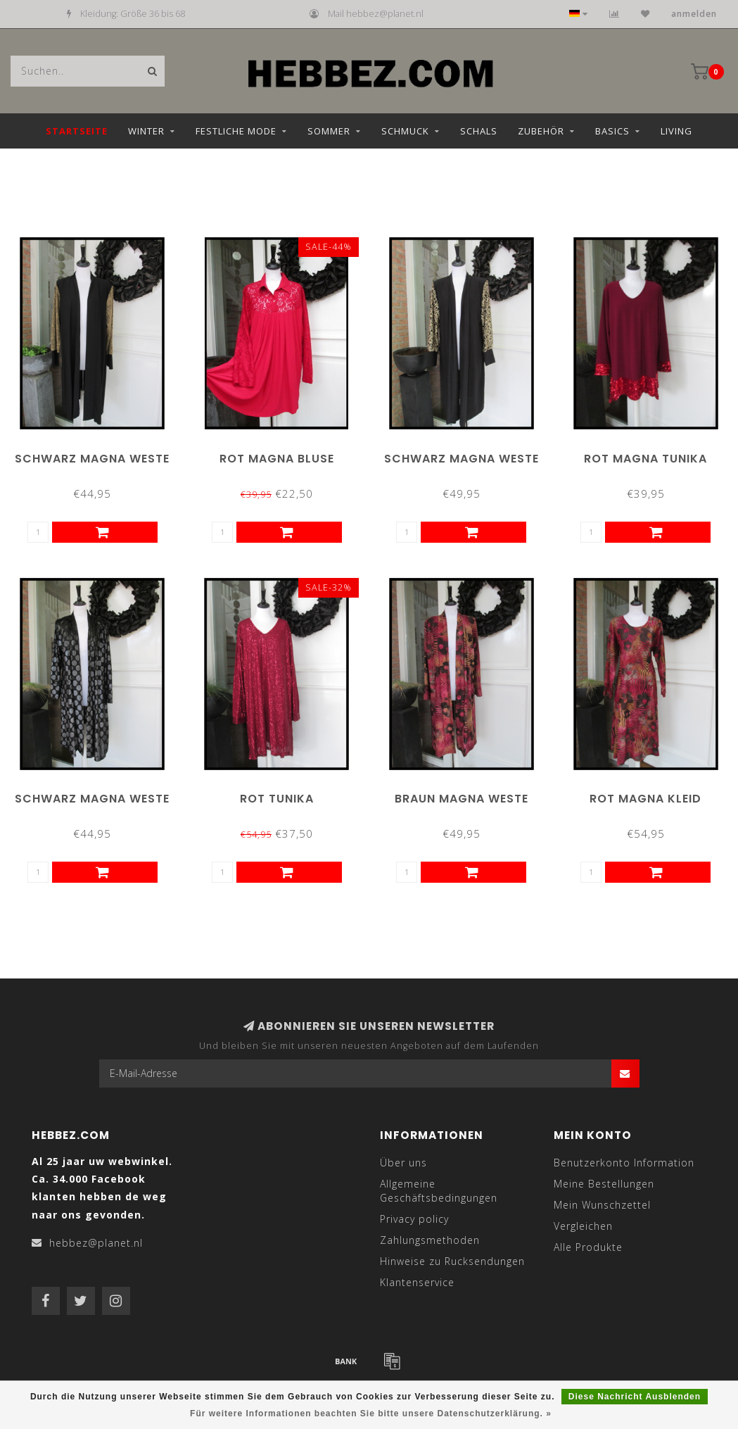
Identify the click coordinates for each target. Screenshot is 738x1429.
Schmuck (405, 131)
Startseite (77, 131)
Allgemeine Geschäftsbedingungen (438, 1190)
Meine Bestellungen (604, 1183)
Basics (612, 131)
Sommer (328, 131)
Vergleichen (583, 1226)
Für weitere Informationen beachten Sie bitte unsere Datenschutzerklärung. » (371, 1413)
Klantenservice (417, 1282)
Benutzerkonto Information (624, 1162)
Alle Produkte (588, 1247)
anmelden (694, 14)
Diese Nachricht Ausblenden (634, 1397)
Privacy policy (414, 1219)
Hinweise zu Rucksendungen (452, 1261)
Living (676, 131)
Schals (478, 131)
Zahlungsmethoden (430, 1240)
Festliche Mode (236, 131)
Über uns (403, 1162)
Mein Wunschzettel (602, 1204)
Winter (146, 131)
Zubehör (541, 131)
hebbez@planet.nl (96, 1242)
